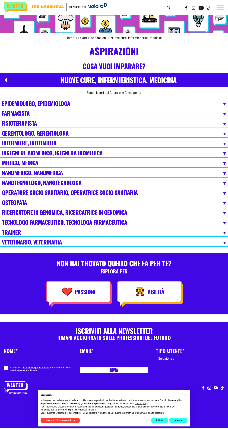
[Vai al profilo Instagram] (193, 7)
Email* (87, 351)
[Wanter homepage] (34, 7)
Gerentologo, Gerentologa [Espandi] (114, 133)
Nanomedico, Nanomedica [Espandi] (114, 172)
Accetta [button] (178, 420)
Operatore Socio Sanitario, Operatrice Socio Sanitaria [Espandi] (114, 192)
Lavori (82, 38)
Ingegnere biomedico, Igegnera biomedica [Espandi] (114, 153)
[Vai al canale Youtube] (201, 7)
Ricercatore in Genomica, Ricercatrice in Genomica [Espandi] (114, 212)
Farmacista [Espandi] (114, 113)
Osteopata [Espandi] (114, 202)
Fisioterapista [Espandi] (114, 123)
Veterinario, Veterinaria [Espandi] (114, 242)
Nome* (11, 351)
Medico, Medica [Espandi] (114, 163)
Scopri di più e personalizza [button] (60, 420)
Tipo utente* (170, 351)
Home (70, 38)
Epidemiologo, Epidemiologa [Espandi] (114, 103)
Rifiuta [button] (159, 420)
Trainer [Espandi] (114, 232)
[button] (185, 395)
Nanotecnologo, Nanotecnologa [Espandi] (114, 182)
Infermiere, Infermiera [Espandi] (114, 143)
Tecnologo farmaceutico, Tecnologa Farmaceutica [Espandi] (114, 222)
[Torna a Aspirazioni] (4, 80)
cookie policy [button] (141, 403)
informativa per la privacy (36, 367)
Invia (114, 370)
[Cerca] (168, 7)
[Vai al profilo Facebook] (186, 7)
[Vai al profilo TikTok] (209, 7)
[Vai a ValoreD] (96, 7)
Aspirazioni (99, 38)
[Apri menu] (220, 7)
